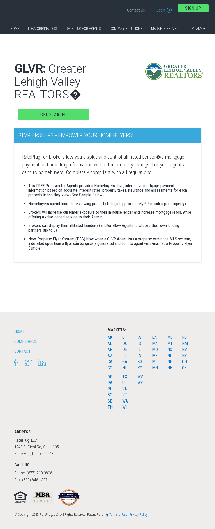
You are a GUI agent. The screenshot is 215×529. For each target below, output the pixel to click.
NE (169, 361)
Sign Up (193, 8)
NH (169, 367)
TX (124, 376)
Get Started (53, 114)
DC (124, 343)
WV (140, 376)
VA (124, 388)
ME (154, 355)
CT (124, 337)
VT (124, 394)
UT (124, 382)
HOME (19, 331)
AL (110, 343)
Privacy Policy (138, 515)
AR (110, 349)
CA (110, 361)
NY (184, 355)
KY (139, 367)
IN (139, 355)
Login (160, 10)
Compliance (25, 341)
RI (109, 388)
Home (14, 28)
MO (170, 337)
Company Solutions (126, 28)
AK (110, 337)
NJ (184, 337)
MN (155, 367)
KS (139, 361)
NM (185, 343)
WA (125, 401)
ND (169, 355)
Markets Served (164, 28)
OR (110, 376)
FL (124, 355)
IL (139, 349)
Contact (22, 351)
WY (140, 382)
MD (155, 349)
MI (154, 361)
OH (184, 361)
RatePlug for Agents (83, 28)
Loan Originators (42, 28)
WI (124, 407)
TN (110, 407)
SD (110, 401)
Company (196, 28)
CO (110, 367)
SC (110, 394)
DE (124, 349)
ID (139, 343)
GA (124, 361)
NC (169, 349)
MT (170, 343)
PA (110, 382)
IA (139, 337)
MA (155, 343)
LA (154, 337)
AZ (110, 355)
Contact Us (136, 10)
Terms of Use (118, 515)
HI (124, 367)
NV (184, 349)
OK (184, 367)
